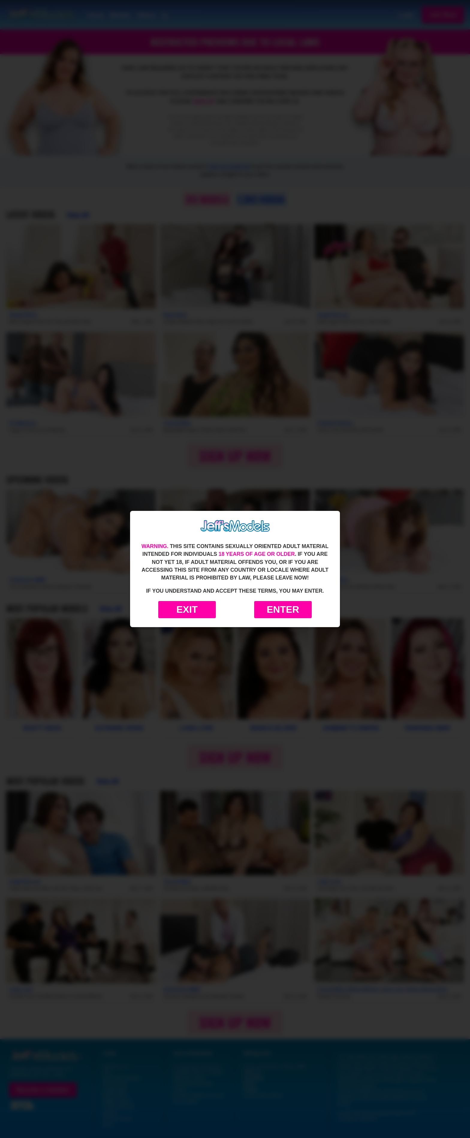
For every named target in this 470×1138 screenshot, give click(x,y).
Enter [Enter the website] (283, 609)
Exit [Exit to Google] (187, 609)
